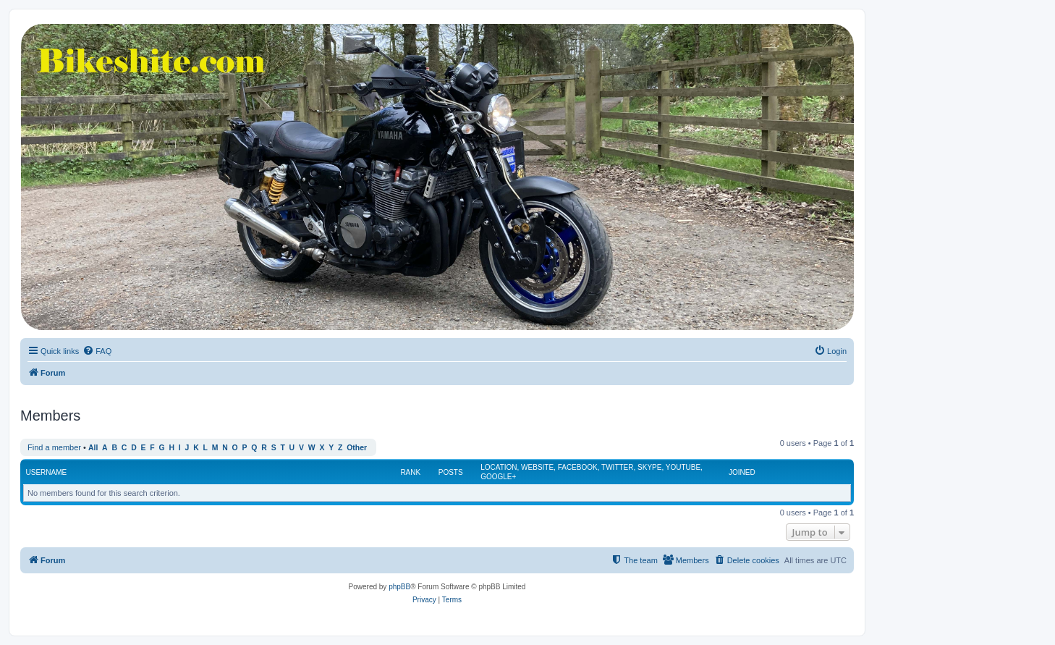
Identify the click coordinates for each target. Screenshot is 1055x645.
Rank (410, 472)
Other (357, 448)
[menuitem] (96, 351)
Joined (742, 472)
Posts (450, 472)
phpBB (399, 587)
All (93, 448)
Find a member (54, 447)
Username (46, 472)
